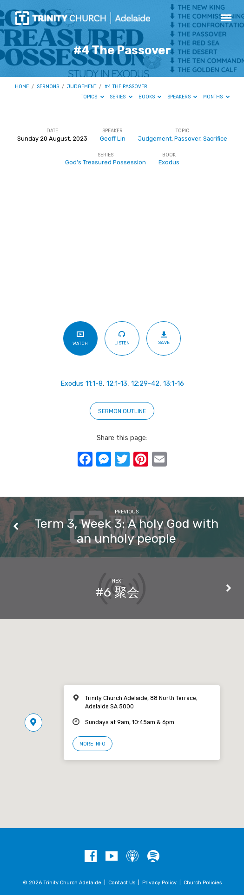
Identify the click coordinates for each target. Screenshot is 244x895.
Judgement (81, 87)
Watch (80, 338)
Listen (122, 338)
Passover (187, 138)
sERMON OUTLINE (122, 411)
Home (22, 87)
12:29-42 (145, 383)
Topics (92, 97)
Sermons (48, 87)
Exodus (168, 162)
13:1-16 (173, 383)
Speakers (182, 97)
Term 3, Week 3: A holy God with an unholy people (126, 531)
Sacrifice (215, 138)
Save (164, 338)
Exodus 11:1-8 (81, 383)
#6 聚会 (117, 592)
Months (216, 97)
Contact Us (121, 883)
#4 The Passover (126, 87)
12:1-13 (116, 383)
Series (121, 97)
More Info (92, 744)
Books (150, 97)
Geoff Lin (112, 138)
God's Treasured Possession (105, 162)
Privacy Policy (159, 883)
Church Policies (203, 883)
